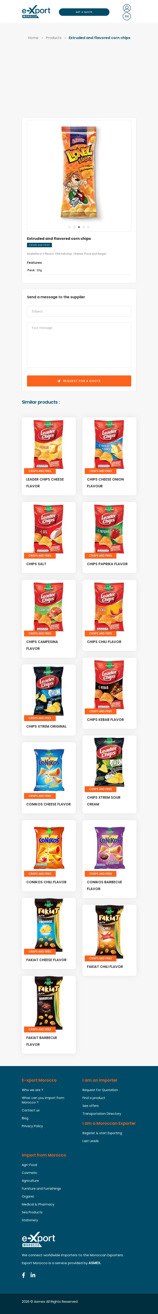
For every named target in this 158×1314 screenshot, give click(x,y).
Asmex (39, 1301)
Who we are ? (32, 1090)
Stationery (30, 1220)
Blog (25, 1118)
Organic (28, 1196)
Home (33, 37)
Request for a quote (79, 381)
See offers (90, 1105)
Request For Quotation (100, 1090)
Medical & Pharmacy (38, 1204)
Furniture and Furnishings (41, 1188)
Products (54, 37)
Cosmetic (29, 1173)
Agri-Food (29, 1165)
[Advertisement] (79, 83)
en (127, 16)
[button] (70, 227)
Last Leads (90, 1141)
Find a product (93, 1098)
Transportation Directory (101, 1113)
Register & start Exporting (102, 1133)
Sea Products (32, 1212)
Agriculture (30, 1180)
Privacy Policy (32, 1126)
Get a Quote (84, 12)
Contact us (31, 1110)
